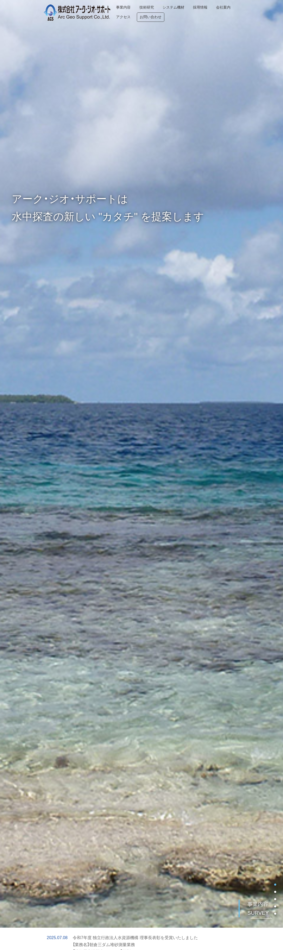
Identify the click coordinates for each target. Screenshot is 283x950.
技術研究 (138, 12)
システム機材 (165, 12)
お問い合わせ (267, 12)
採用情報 (192, 12)
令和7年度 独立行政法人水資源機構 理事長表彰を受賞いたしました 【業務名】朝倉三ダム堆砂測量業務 (135, 941)
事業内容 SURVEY (258, 908)
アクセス (239, 12)
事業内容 (114, 12)
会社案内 (215, 12)
